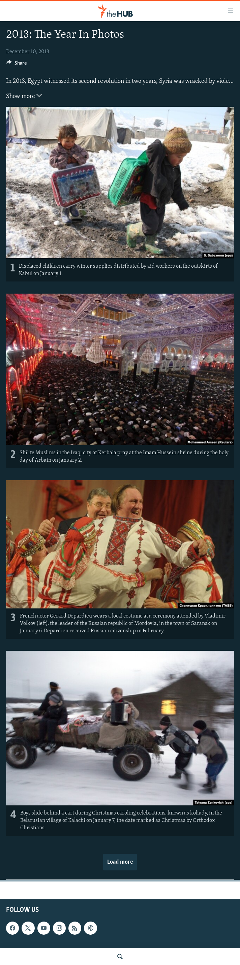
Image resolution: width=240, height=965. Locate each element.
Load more (120, 862)
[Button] (16, 64)
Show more (24, 96)
